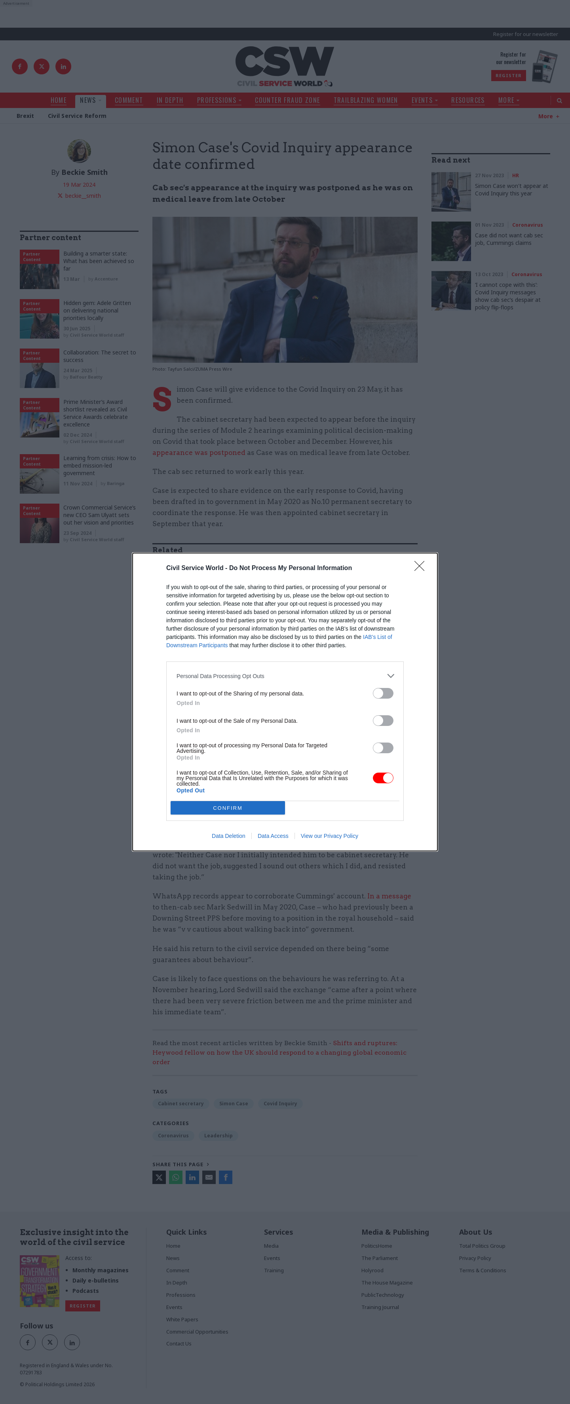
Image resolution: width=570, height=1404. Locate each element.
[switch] (383, 693)
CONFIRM (228, 808)
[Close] (421, 568)
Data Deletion (228, 836)
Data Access (273, 836)
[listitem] (285, 676)
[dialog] (285, 702)
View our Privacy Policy (329, 836)
